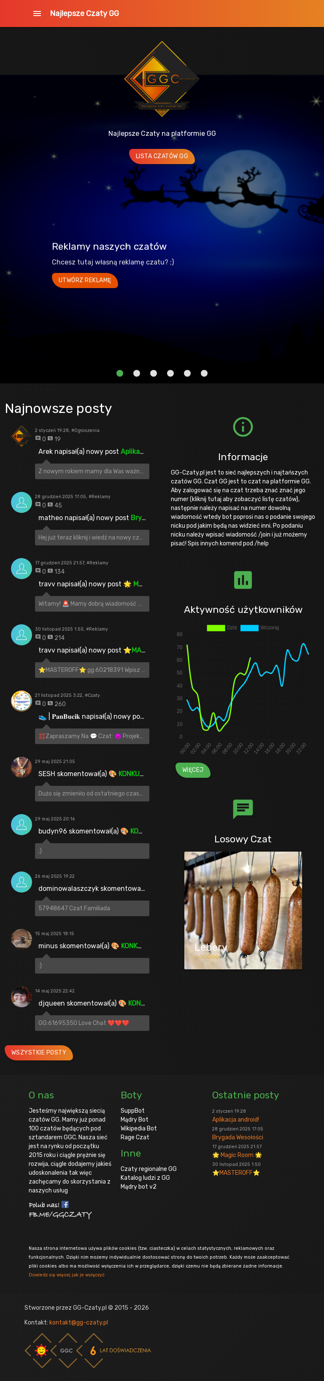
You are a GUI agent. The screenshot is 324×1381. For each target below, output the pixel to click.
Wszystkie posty (39, 1052)
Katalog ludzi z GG (145, 1177)
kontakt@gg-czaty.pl (78, 1322)
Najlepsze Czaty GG (84, 13)
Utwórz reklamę (85, 280)
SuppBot (133, 1110)
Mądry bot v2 (139, 1186)
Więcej (193, 770)
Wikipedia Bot (139, 1128)
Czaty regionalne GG (149, 1169)
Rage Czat (135, 1137)
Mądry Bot (134, 1119)
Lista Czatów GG (162, 156)
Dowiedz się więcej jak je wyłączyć (67, 1275)
